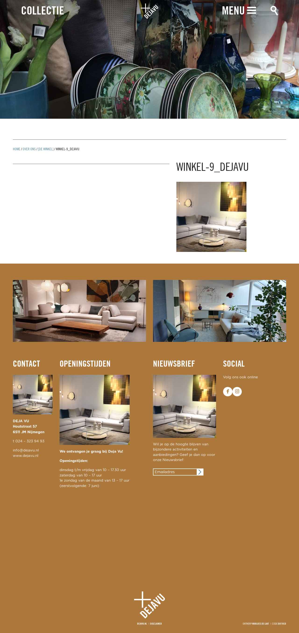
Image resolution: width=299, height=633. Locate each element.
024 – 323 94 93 (29, 441)
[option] (149, 59)
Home (16, 149)
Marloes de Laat (260, 624)
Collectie (42, 11)
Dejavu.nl (142, 624)
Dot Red (282, 624)
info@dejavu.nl (26, 450)
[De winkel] (45, 149)
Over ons (29, 149)
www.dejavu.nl (25, 456)
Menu (233, 11)
